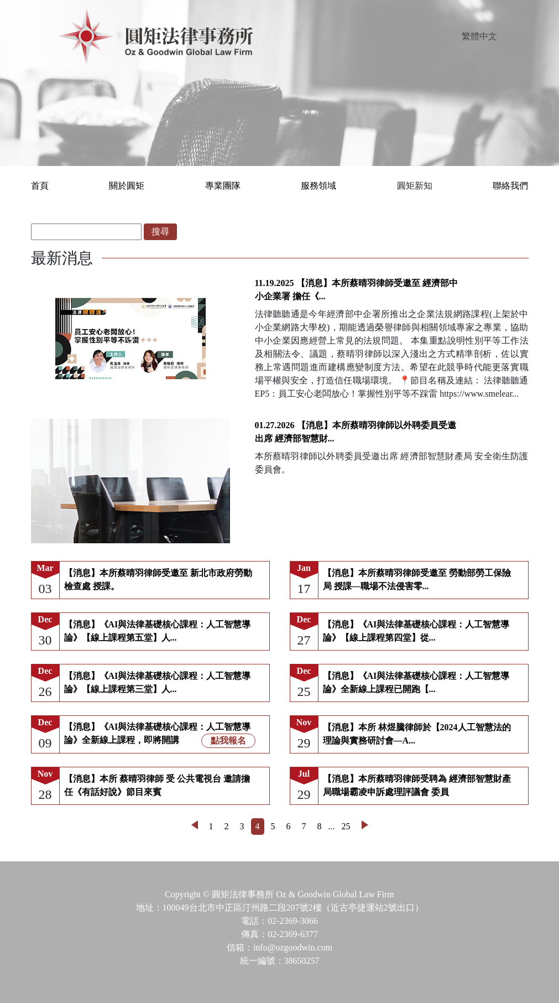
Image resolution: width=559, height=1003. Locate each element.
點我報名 (228, 740)
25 (346, 826)
